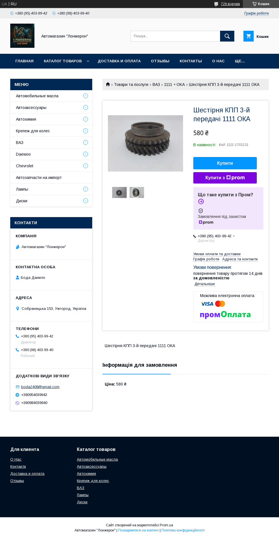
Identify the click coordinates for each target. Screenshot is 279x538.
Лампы (22, 189)
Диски (21, 201)
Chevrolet (24, 166)
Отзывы (160, 61)
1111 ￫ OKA (174, 84)
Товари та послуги (131, 84)
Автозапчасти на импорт (39, 177)
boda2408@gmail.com (40, 387)
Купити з (225, 177)
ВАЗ (156, 84)
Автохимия (26, 119)
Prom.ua (166, 525)
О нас (218, 61)
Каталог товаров (63, 61)
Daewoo (23, 154)
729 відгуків (230, 4)
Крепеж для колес (33, 131)
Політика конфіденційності (183, 530)
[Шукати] (227, 36)
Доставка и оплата (119, 61)
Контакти (18, 466)
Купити (225, 163)
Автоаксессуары (31, 107)
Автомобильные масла (37, 96)
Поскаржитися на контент (138, 530)
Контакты (191, 61)
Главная (24, 61)
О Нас (15, 459)
